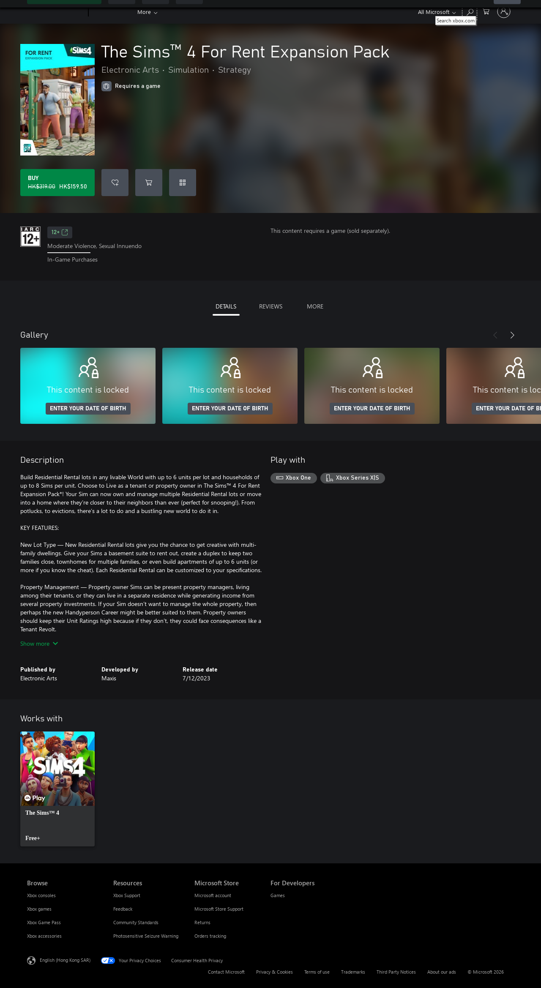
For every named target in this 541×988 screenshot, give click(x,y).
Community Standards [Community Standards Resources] (135, 922)
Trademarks (353, 971)
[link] (57, 788)
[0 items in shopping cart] (486, 11)
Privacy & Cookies (274, 971)
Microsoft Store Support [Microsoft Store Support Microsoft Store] (218, 909)
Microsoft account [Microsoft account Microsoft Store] (212, 895)
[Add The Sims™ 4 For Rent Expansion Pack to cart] (148, 182)
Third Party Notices (396, 971)
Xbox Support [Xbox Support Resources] (126, 895)
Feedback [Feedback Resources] (122, 909)
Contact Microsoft (226, 971)
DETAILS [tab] (226, 306)
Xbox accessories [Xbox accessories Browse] (44, 936)
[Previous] (495, 335)
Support (331, 11)
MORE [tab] (315, 306)
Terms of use (317, 971)
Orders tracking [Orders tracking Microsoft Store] (210, 936)
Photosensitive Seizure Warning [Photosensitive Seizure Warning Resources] (145, 936)
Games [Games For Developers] (277, 895)
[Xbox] (112, 11)
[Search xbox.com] (469, 10)
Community (291, 11)
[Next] (512, 335)
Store (254, 11)
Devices (222, 11)
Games (188, 11)
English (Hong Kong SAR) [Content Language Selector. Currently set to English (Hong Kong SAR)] (65, 959)
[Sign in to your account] (504, 11)
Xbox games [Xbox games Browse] (39, 909)
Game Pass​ (150, 11)
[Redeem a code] (182, 182)
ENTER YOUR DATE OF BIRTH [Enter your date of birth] (88, 409)
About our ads (441, 971)
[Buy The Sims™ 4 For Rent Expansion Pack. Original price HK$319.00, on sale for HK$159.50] (57, 182)
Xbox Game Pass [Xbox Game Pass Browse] (44, 922)
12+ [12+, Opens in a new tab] (60, 232)
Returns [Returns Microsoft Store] (202, 922)
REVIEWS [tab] (270, 306)
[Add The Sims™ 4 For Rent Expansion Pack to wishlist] (114, 182)
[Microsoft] (56, 11)
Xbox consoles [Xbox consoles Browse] (41, 895)
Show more (39, 643)
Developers (371, 11)
